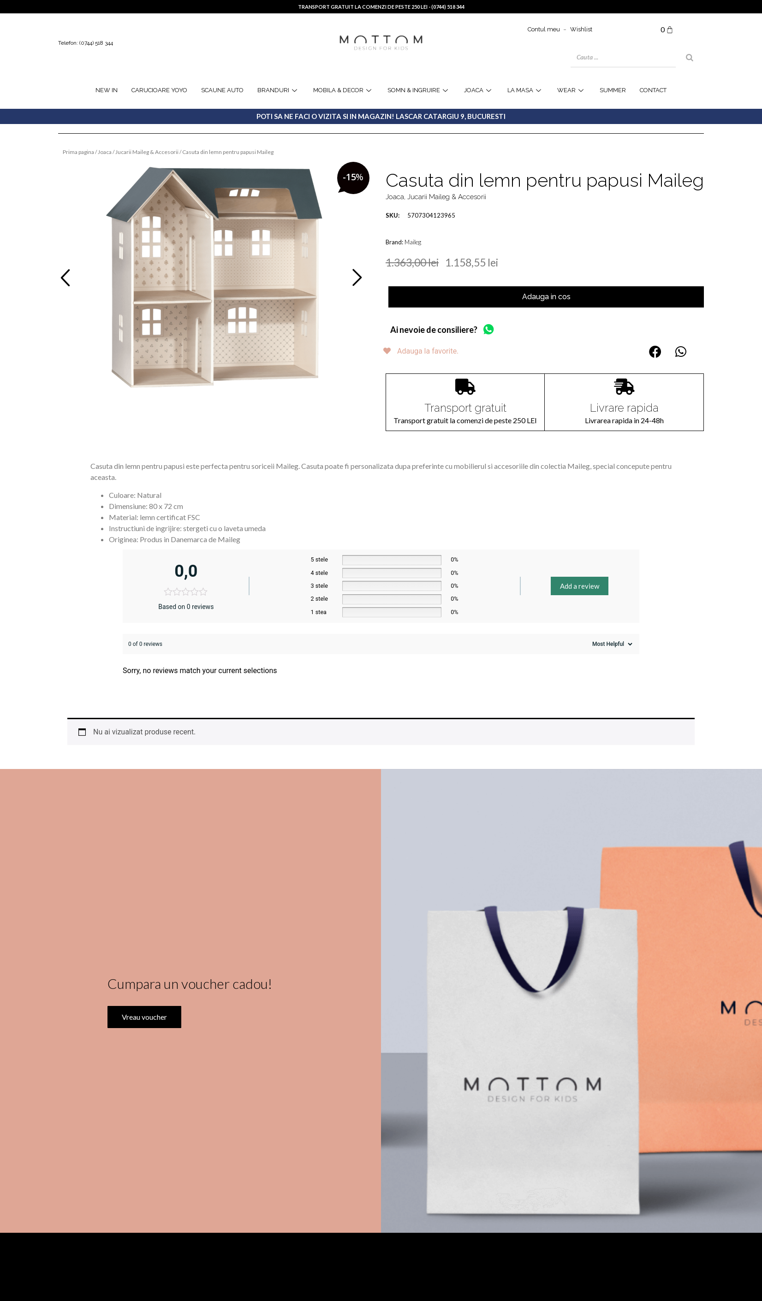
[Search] (689, 57)
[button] (655, 351)
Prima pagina (78, 151)
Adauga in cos (546, 296)
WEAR (571, 90)
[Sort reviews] (611, 644)
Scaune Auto (222, 90)
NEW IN (106, 90)
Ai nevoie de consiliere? (433, 330)
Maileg (413, 242)
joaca (479, 90)
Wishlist (581, 29)
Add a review (579, 586)
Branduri (278, 90)
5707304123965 (420, 215)
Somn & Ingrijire (418, 90)
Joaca (105, 151)
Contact (653, 90)
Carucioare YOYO (159, 90)
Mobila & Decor (343, 90)
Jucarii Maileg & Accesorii (147, 151)
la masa (525, 90)
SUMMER (613, 90)
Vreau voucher (143, 1045)
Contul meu (544, 29)
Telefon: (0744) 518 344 (85, 43)
